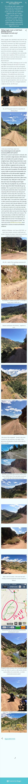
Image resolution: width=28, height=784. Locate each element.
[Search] (26, 3)
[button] (26, 30)
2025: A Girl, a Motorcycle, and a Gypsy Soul (14, 3)
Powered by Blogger (14, 781)
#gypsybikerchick (10, 739)
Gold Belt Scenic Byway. (16, 222)
